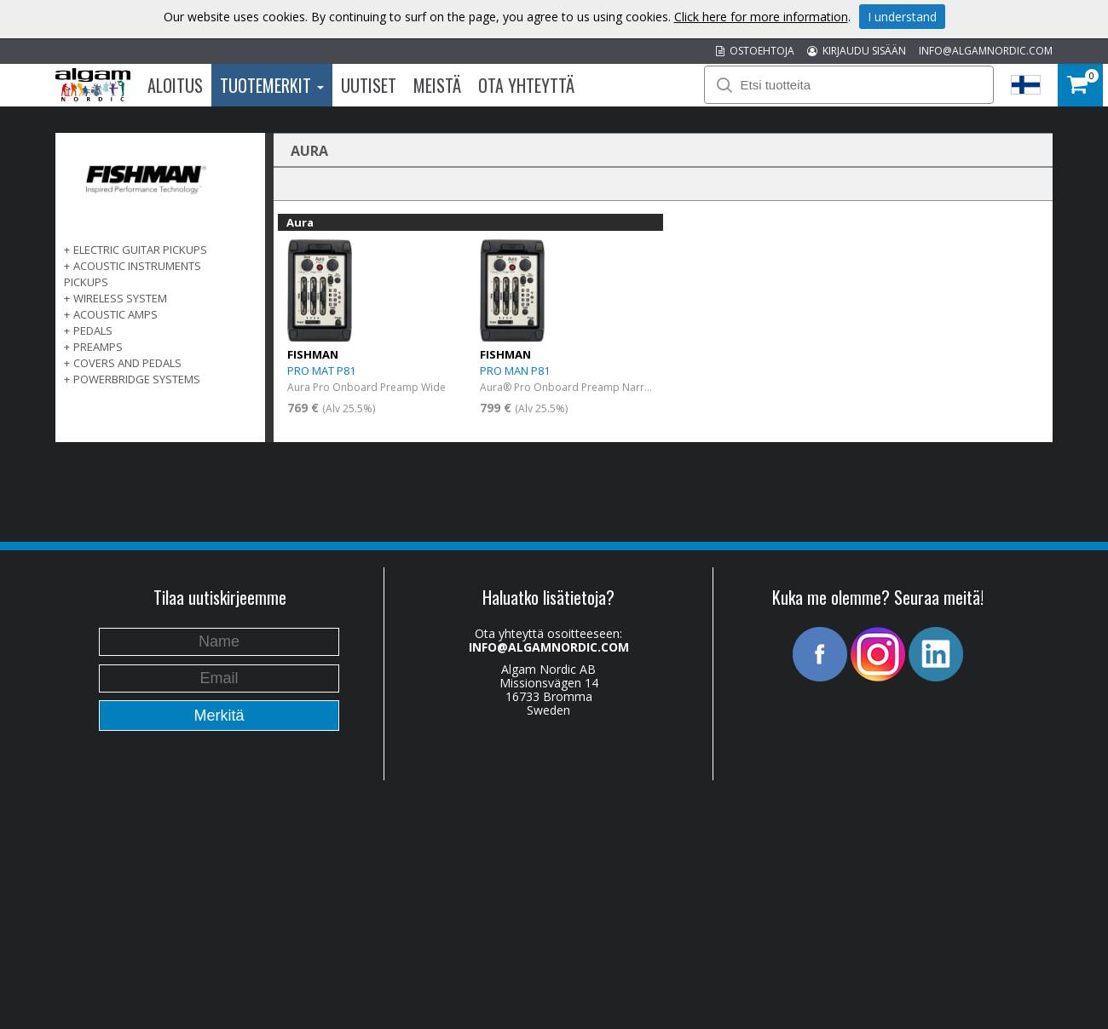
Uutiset (368, 85)
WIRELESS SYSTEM (120, 298)
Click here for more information (761, 17)
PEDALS (93, 330)
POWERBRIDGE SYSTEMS (136, 379)
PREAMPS (98, 346)
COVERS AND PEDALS (127, 363)
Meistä (437, 85)
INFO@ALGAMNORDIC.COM (986, 50)
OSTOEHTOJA (755, 50)
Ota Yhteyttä (526, 85)
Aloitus (175, 85)
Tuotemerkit (272, 85)
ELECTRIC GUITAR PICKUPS (140, 249)
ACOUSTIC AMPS (115, 314)
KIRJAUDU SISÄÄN (856, 50)
